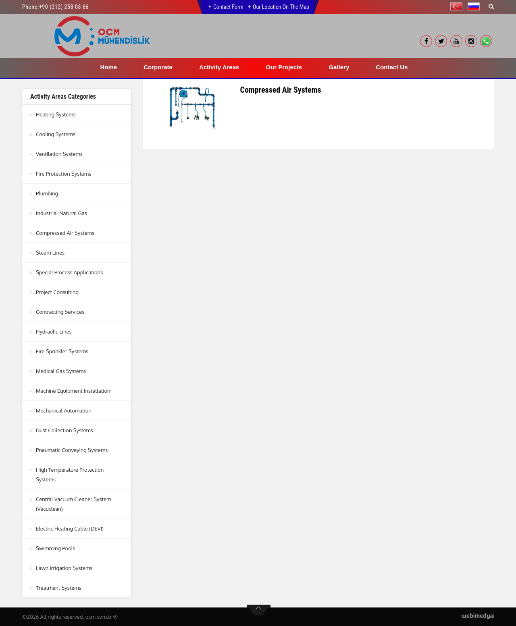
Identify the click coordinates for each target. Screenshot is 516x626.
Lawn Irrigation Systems (64, 568)
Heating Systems (56, 114)
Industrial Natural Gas (61, 213)
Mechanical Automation (64, 410)
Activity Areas (219, 67)
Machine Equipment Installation (73, 391)
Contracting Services (60, 312)
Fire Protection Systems (63, 173)
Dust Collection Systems (64, 430)
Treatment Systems (58, 588)
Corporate (158, 67)
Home (108, 67)
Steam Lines (50, 252)
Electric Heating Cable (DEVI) (70, 528)
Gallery (339, 67)
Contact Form (228, 7)
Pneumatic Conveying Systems (72, 450)
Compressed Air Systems (65, 233)
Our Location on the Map (281, 7)
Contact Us (392, 67)
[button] (458, 6)
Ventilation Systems (59, 154)
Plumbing (47, 193)
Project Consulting (57, 292)
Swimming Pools (55, 548)
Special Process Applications (69, 272)
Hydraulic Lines (54, 331)
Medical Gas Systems (61, 371)
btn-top (258, 610)
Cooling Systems (55, 134)
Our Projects (284, 67)
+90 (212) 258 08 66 (64, 7)
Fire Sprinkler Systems (62, 351)
